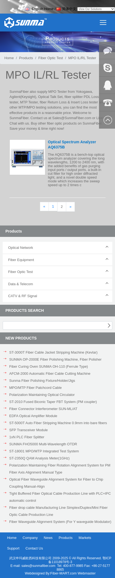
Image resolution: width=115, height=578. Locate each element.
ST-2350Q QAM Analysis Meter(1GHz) (39, 458)
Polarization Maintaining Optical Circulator (42, 395)
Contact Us (34, 548)
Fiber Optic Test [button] (20, 272)
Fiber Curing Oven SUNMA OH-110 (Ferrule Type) (48, 366)
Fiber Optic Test (50, 58)
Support (13, 548)
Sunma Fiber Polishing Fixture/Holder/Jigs (42, 381)
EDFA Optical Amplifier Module (33, 416)
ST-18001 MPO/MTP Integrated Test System (44, 451)
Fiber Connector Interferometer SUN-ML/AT (43, 409)
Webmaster (86, 573)
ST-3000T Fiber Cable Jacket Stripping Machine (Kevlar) (53, 352)
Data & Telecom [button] (20, 284)
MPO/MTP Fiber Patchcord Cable (35, 388)
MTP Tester (29, 102)
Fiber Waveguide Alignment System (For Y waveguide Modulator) (60, 522)
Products (26, 58)
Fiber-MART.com (64, 573)
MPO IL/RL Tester (82, 58)
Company (30, 538)
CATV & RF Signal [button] (22, 296)
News (48, 538)
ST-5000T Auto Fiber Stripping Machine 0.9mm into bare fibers (58, 423)
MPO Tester (57, 92)
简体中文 (66, 9)
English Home (39, 9)
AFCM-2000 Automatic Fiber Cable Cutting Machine (49, 373)
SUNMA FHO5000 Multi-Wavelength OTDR (43, 444)
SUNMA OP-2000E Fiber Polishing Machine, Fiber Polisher (55, 359)
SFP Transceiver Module (28, 430)
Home (9, 58)
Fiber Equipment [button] (21, 260)
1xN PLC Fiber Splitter (26, 437)
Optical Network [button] (20, 248)
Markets (85, 538)
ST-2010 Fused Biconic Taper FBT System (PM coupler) (53, 402)
